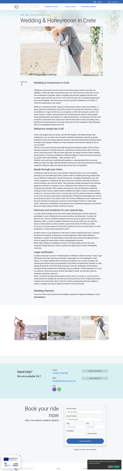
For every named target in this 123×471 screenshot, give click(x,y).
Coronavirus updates (88, 7)
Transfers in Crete (51, 7)
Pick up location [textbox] (72, 412)
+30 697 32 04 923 (60, 373)
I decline (110, 466)
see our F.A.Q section (95, 371)
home (22, 15)
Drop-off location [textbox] (73, 419)
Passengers (70, 431)
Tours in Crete (70, 7)
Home (58, 468)
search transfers (85, 441)
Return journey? (92, 433)
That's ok (116, 466)
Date (68, 423)
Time (87, 423)
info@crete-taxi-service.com (64, 381)
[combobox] (85, 412)
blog (27, 15)
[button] (105, 327)
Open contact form (95, 378)
